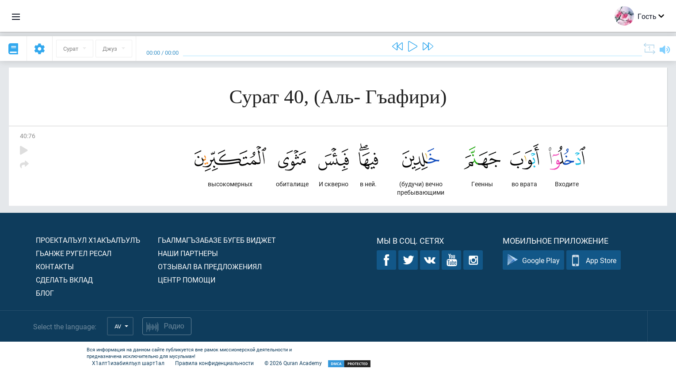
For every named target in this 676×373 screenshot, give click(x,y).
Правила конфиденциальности (214, 362)
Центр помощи (186, 279)
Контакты (55, 266)
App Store (593, 260)
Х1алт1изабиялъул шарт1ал (128, 362)
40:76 (27, 136)
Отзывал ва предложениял (210, 266)
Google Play (533, 260)
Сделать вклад (64, 279)
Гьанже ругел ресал (73, 253)
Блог (45, 293)
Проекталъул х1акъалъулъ (88, 240)
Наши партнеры (188, 253)
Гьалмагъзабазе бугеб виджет (217, 240)
